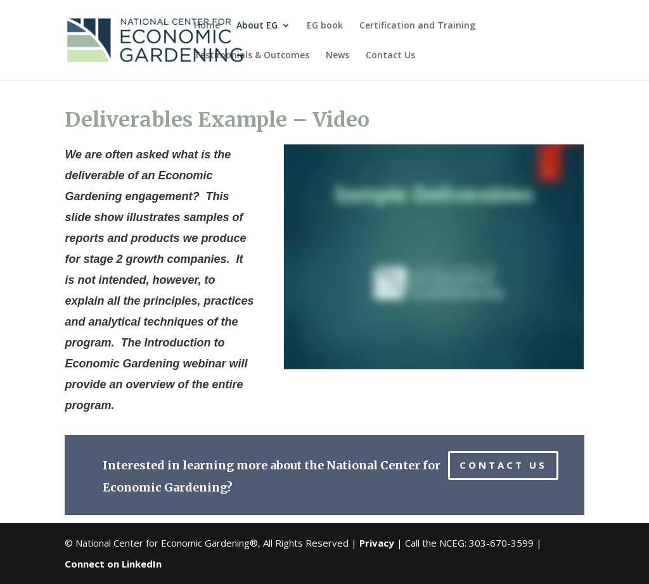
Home (207, 26)
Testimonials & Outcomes (251, 56)
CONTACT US (503, 465)
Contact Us (390, 56)
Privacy (376, 542)
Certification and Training (417, 26)
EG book (325, 26)
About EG (257, 26)
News (337, 56)
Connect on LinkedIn (113, 563)
